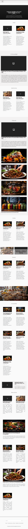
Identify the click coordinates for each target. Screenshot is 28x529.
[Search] (14, 520)
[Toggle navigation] (2, 1)
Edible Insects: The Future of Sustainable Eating (9, 180)
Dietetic (17, 523)
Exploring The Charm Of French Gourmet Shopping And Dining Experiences (7, 251)
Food (6, 523)
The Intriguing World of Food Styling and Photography (7, 314)
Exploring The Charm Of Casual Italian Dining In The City (14, 12)
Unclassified (21, 523)
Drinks (14, 523)
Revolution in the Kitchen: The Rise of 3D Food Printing (10, 196)
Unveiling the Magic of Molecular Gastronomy (20, 33)
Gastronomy (10, 523)
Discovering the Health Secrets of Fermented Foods (9, 212)
